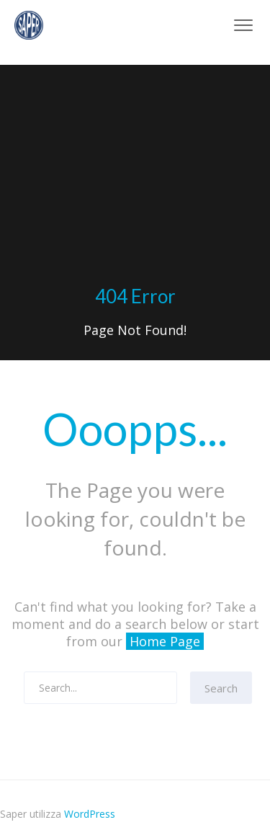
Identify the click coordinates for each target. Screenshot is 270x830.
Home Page (165, 641)
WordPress (89, 814)
